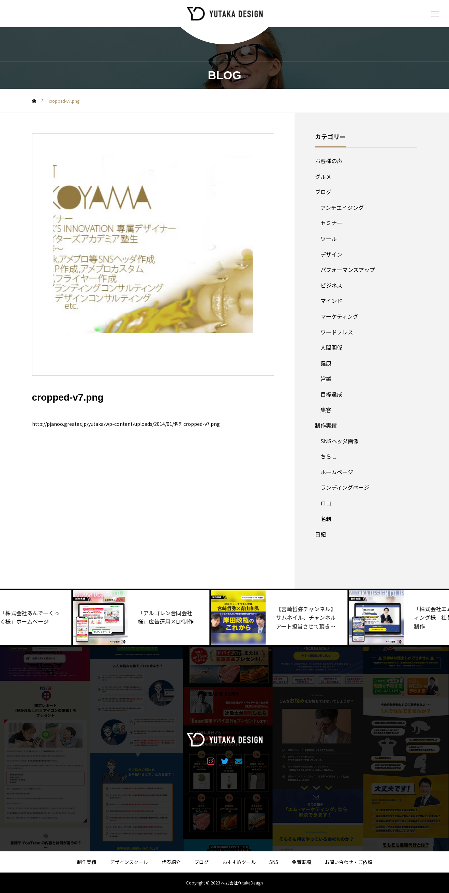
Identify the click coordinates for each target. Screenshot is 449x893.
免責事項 (301, 862)
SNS (273, 862)
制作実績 (326, 425)
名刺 (325, 519)
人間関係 (331, 347)
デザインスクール (129, 862)
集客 (325, 410)
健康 (325, 363)
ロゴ (325, 503)
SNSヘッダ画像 (339, 441)
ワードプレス (336, 332)
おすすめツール (239, 862)
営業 (325, 378)
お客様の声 (328, 161)
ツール (328, 238)
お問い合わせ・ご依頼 (348, 862)
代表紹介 (171, 862)
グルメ (323, 176)
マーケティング (339, 316)
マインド (331, 301)
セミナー (331, 223)
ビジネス (331, 285)
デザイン (331, 254)
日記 (320, 534)
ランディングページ (344, 487)
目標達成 (331, 394)
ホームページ (336, 472)
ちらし (328, 456)
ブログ (323, 192)
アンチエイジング (342, 207)
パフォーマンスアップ (347, 269)
